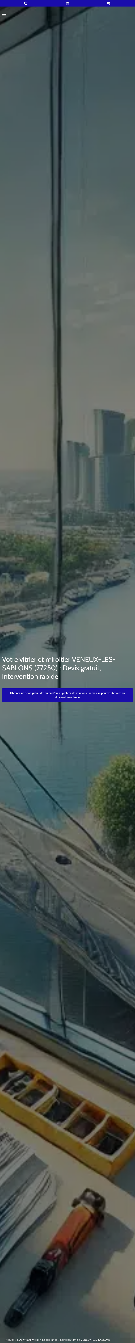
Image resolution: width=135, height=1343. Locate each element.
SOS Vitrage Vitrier (28, 1339)
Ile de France (49, 1339)
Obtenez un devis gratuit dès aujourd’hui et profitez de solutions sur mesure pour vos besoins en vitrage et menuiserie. (67, 695)
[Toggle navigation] (4, 14)
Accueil (10, 1339)
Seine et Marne (69, 1339)
